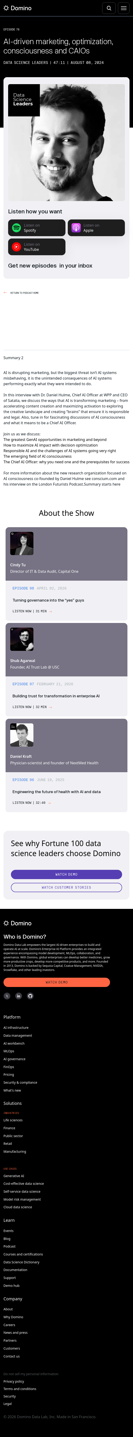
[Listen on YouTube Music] (36, 246)
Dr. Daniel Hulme (55, 394)
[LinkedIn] (18, 996)
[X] (6, 996)
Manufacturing (14, 1151)
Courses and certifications (23, 1254)
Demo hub (11, 1285)
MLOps (8, 1051)
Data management (17, 1035)
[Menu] (124, 8)
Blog (6, 1238)
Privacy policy (13, 1381)
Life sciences (13, 1120)
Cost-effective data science (23, 1183)
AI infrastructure (16, 1027)
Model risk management (22, 1199)
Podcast (9, 1246)
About (8, 1309)
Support (9, 1277)
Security (9, 1396)
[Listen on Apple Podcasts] (96, 227)
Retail (7, 1143)
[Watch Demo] (66, 874)
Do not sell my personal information (30, 1374)
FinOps (8, 1067)
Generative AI (13, 1176)
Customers (11, 1348)
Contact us (11, 1356)
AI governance (14, 1059)
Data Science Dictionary (21, 1262)
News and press (15, 1332)
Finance (9, 1128)
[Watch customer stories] (66, 887)
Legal (7, 1403)
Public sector (13, 1136)
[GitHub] (30, 996)
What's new (12, 1090)
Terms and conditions (19, 1389)
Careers (9, 1325)
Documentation (15, 1270)
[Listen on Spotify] (36, 227)
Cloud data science (17, 1207)
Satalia (13, 400)
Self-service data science (21, 1191)
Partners (9, 1340)
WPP (108, 394)
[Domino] (56, 923)
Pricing (8, 1074)
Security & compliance (20, 1082)
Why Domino (13, 1317)
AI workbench (14, 1043)
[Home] (17, 8)
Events (8, 1230)
